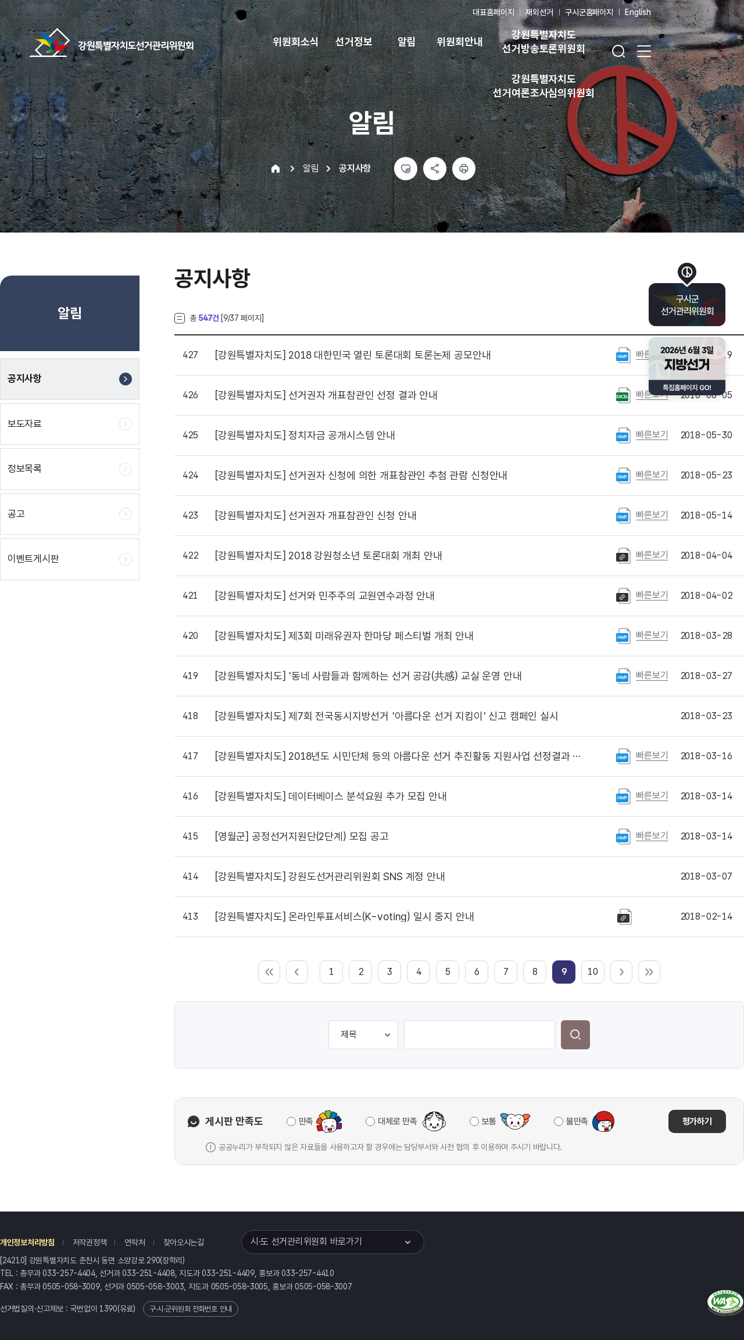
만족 (306, 1121)
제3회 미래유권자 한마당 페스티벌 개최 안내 (344, 636)
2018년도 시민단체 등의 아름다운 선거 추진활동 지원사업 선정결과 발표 (400, 756)
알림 (407, 41)
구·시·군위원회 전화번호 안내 (190, 1309)
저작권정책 (90, 1242)
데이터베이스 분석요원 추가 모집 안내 (331, 796)
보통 (489, 1121)
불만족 (577, 1121)
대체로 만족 (397, 1121)
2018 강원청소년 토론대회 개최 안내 (328, 556)
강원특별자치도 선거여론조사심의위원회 (543, 86)
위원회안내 (459, 41)
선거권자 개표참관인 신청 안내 (315, 515)
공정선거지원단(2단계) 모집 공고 (302, 836)
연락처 (134, 1242)
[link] (564, 971)
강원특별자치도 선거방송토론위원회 (543, 41)
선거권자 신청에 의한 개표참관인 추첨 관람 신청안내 (361, 475)
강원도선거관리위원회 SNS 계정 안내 (330, 876)
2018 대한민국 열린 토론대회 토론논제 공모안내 (353, 355)
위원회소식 (296, 41)
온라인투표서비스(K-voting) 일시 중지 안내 (344, 917)
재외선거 (539, 12)
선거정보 (353, 41)
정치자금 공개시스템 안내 (305, 435)
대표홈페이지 (493, 12)
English (638, 12)
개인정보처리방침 (27, 1242)
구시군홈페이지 (589, 12)
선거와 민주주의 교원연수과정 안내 (325, 596)
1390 (108, 1308)
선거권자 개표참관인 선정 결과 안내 (326, 395)
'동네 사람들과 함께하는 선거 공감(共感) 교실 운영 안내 (368, 676)
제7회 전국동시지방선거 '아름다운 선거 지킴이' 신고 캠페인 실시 (387, 716)
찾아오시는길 (183, 1242)
